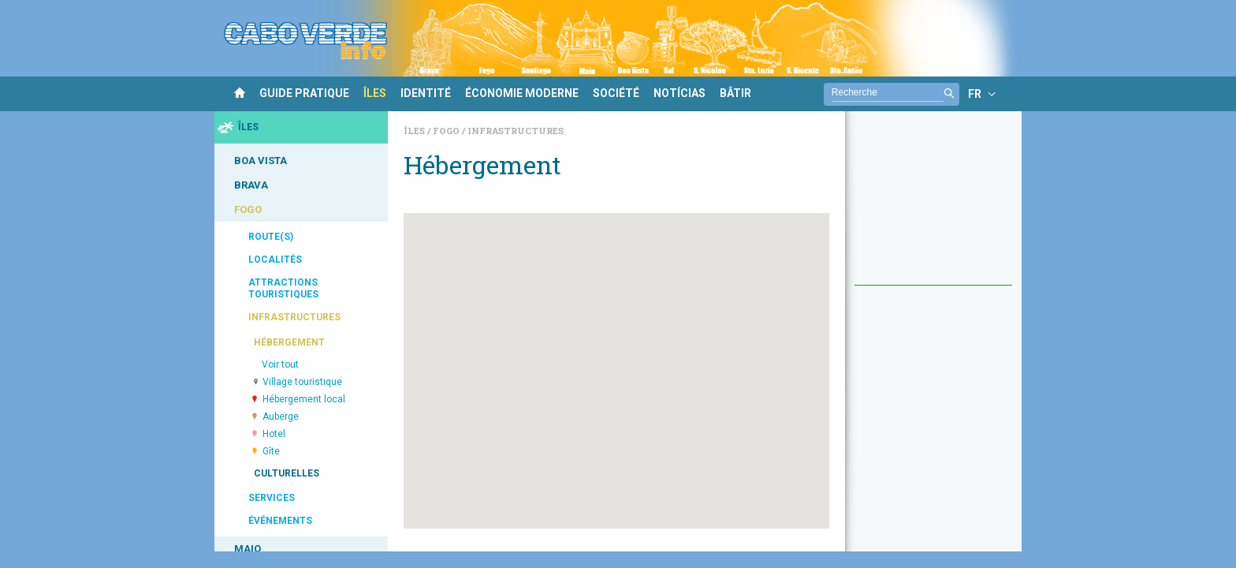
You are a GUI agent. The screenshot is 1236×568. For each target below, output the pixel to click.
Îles (415, 130)
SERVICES (271, 497)
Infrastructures (515, 130)
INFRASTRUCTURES (294, 317)
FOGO (248, 209)
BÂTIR (735, 93)
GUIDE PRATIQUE (304, 93)
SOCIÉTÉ (616, 93)
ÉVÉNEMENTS (280, 520)
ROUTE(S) (270, 236)
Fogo (447, 130)
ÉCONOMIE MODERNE (522, 93)
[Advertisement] (933, 206)
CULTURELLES (286, 473)
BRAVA (251, 185)
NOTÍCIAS (679, 93)
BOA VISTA (260, 160)
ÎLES (374, 93)
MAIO (247, 549)
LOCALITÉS (275, 259)
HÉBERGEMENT (289, 342)
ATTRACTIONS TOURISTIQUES (283, 288)
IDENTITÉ (425, 93)
